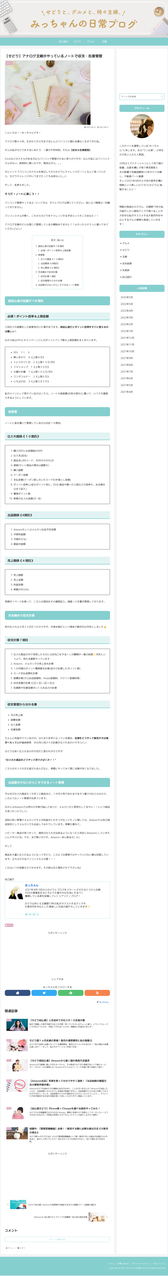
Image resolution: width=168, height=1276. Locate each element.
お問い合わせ (123, 1264)
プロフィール (158, 1264)
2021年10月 (127, 351)
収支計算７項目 (48, 276)
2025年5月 (127, 297)
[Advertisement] (57, 954)
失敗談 (125, 270)
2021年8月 (127, 365)
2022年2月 (127, 324)
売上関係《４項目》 (50, 267)
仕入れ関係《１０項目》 (52, 259)
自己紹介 (127, 277)
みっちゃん (31, 886)
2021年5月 (127, 385)
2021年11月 (127, 344)
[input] (142, 96)
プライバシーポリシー (141, 1264)
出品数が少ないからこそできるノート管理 (58, 285)
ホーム (112, 1264)
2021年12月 (127, 338)
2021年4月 (127, 392)
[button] (161, 96)
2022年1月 (127, 331)
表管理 (41, 254)
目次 (53, 240)
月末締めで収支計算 (47, 272)
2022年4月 (127, 310)
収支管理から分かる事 (51, 281)
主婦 (124, 256)
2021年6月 (127, 378)
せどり (9, 926)
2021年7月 (127, 371)
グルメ (125, 243)
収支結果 (127, 263)
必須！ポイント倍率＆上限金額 (56, 250)
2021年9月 (127, 358)
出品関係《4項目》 (50, 263)
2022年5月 (127, 304)
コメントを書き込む (57, 1240)
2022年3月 (127, 317)
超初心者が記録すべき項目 (51, 246)
